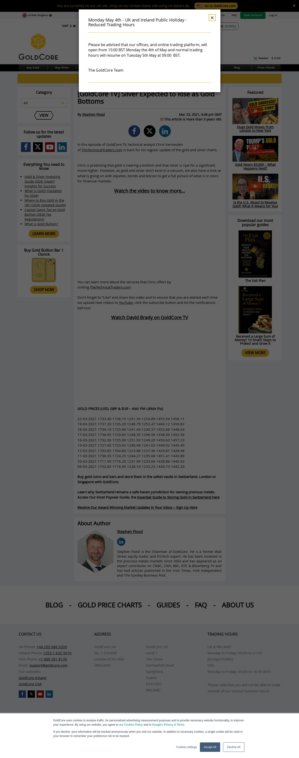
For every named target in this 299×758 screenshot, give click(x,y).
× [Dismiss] (212, 17)
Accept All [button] (210, 747)
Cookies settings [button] (186, 747)
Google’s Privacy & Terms (168, 724)
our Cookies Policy (131, 724)
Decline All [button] (233, 747)
